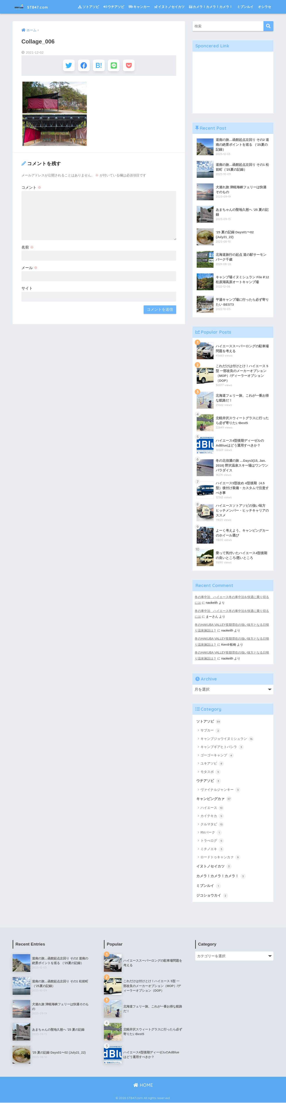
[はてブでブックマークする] (99, 66)
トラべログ (212, 840)
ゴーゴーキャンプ (217, 755)
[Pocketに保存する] (131, 66)
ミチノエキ (212, 849)
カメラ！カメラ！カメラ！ (211, 7)
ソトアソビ (88, 7)
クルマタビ (212, 824)
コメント (31, 189)
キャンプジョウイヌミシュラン (227, 738)
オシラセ (264, 7)
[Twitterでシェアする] (66, 66)
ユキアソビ (212, 763)
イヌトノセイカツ (169, 7)
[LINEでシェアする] (115, 66)
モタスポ (210, 771)
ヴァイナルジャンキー (220, 789)
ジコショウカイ (213, 895)
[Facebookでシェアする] (82, 66)
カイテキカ (212, 816)
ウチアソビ (113, 7)
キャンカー (139, 7)
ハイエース (212, 807)
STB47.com (35, 7)
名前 (27, 249)
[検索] (268, 26)
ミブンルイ (245, 7)
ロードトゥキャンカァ (220, 857)
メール (29, 269)
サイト (27, 290)
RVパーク (211, 832)
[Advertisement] (233, 82)
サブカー (210, 730)
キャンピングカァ (214, 798)
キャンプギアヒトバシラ (222, 746)
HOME (143, 1085)
